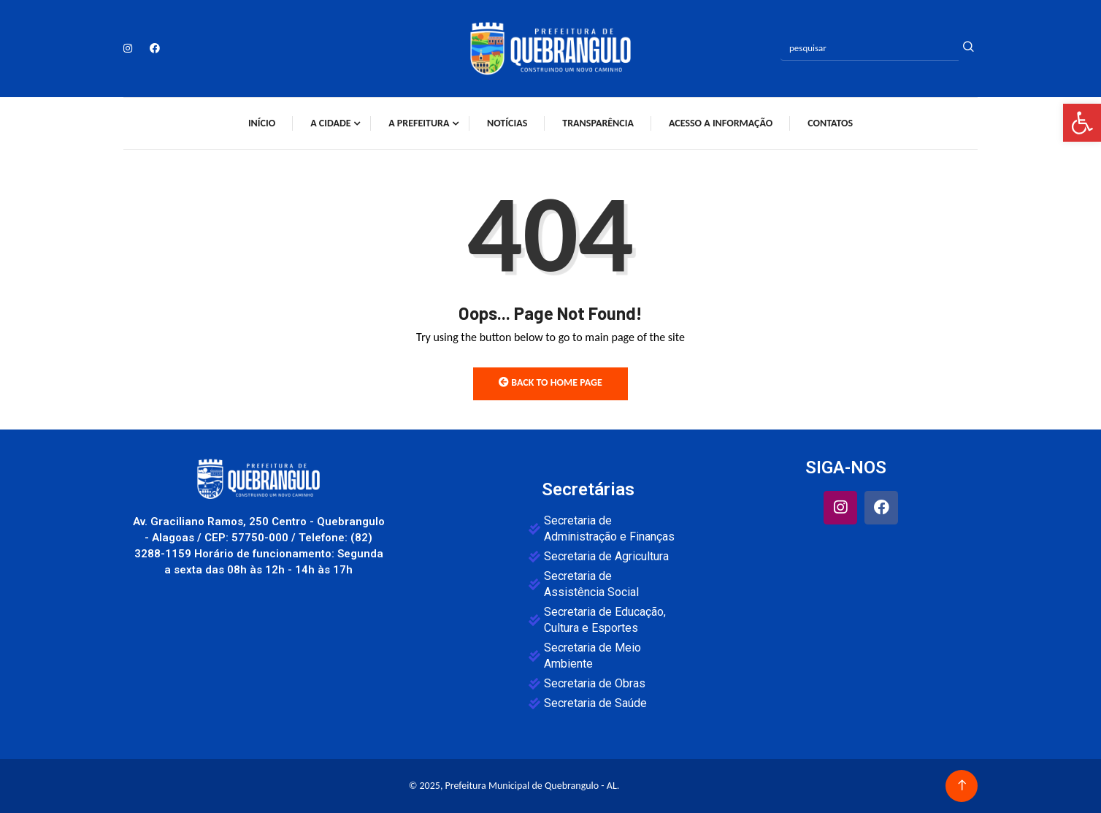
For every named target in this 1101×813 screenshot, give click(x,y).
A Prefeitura (418, 123)
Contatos (830, 123)
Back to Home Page (550, 382)
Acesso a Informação (720, 123)
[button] (1082, 123)
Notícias (507, 123)
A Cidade (330, 123)
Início (261, 123)
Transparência (598, 123)
